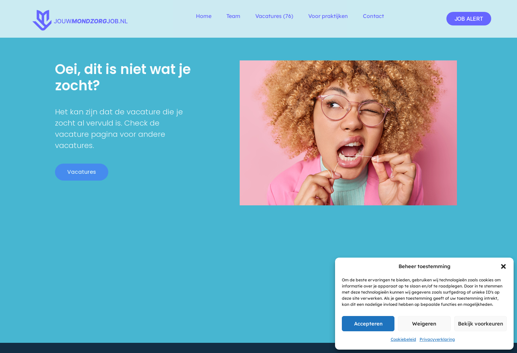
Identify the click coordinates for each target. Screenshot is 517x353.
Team (233, 16)
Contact (373, 16)
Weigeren (424, 323)
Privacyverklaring (437, 339)
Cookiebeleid (403, 339)
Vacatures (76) (274, 16)
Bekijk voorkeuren (480, 323)
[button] (503, 266)
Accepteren (368, 323)
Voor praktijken (328, 16)
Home (203, 16)
